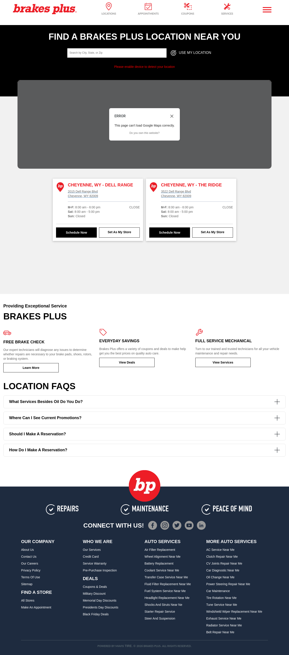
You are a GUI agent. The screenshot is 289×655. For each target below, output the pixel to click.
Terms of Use (30, 577)
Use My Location (190, 53)
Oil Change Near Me (220, 577)
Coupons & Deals (95, 587)
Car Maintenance (218, 591)
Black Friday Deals (96, 614)
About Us (27, 549)
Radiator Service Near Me (224, 625)
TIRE (128, 646)
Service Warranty (95, 563)
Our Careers (29, 563)
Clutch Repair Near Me (222, 556)
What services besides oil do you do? (144, 402)
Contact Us (28, 556)
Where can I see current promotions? (144, 418)
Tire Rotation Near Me (221, 598)
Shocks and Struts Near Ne (163, 604)
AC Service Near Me (220, 549)
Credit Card (91, 556)
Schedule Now (76, 232)
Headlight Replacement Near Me (167, 598)
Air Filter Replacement (160, 549)
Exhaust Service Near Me (223, 618)
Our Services (92, 549)
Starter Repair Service (160, 611)
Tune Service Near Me (221, 604)
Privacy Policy (30, 570)
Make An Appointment (36, 607)
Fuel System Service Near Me (165, 591)
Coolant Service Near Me (162, 570)
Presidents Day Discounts (100, 607)
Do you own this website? (144, 133)
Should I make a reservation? (144, 434)
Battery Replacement (159, 563)
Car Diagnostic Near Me (222, 570)
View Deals (127, 362)
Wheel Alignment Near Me (163, 556)
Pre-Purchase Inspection (100, 570)
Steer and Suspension (160, 618)
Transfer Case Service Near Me (166, 577)
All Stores (27, 600)
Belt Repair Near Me (220, 632)
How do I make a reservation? (144, 450)
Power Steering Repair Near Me (228, 584)
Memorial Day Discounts (99, 600)
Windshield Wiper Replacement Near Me (234, 611)
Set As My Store (119, 232)
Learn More (31, 368)
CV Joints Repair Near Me (224, 563)
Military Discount (94, 593)
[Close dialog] (172, 116)
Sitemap (26, 584)
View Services (223, 362)
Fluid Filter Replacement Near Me (168, 584)
